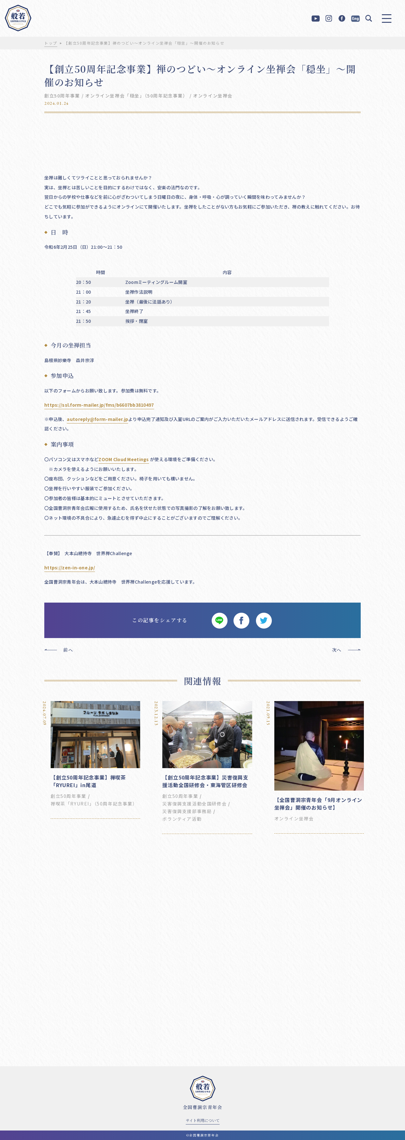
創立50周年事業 (62, 95)
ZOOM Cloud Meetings (123, 459)
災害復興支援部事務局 (187, 811)
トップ (50, 43)
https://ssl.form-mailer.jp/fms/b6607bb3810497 (99, 405)
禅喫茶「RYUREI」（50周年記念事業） (94, 803)
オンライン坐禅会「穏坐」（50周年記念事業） (136, 95)
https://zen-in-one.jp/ (69, 567)
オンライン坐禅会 (213, 95)
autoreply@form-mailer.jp (97, 419)
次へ (337, 650)
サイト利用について (203, 1120)
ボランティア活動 (182, 819)
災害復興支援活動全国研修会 (194, 803)
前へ (68, 650)
